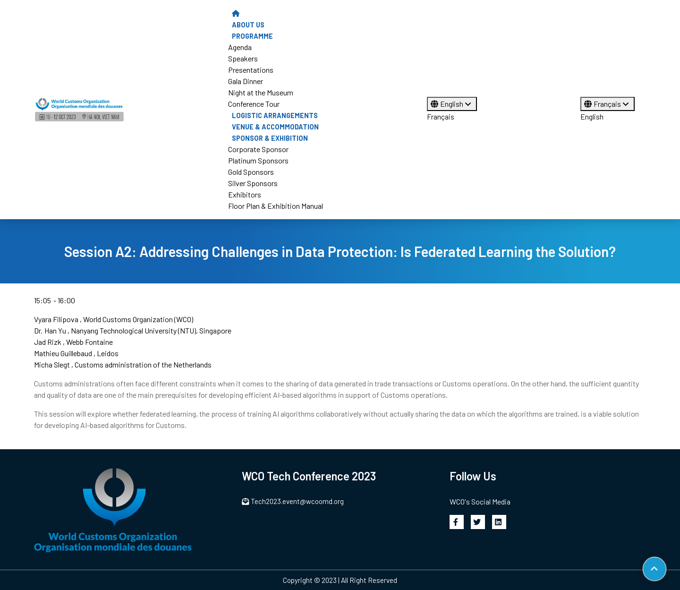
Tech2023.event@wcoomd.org (293, 501)
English (452, 103)
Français (440, 116)
